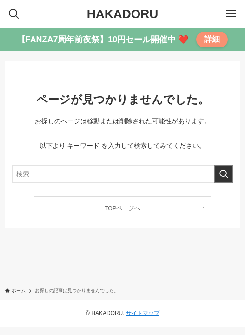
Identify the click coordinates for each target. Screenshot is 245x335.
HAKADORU (123, 14)
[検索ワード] (122, 174)
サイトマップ (142, 313)
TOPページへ (123, 208)
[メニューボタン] (231, 14)
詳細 (212, 39)
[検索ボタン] (14, 14)
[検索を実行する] (223, 174)
